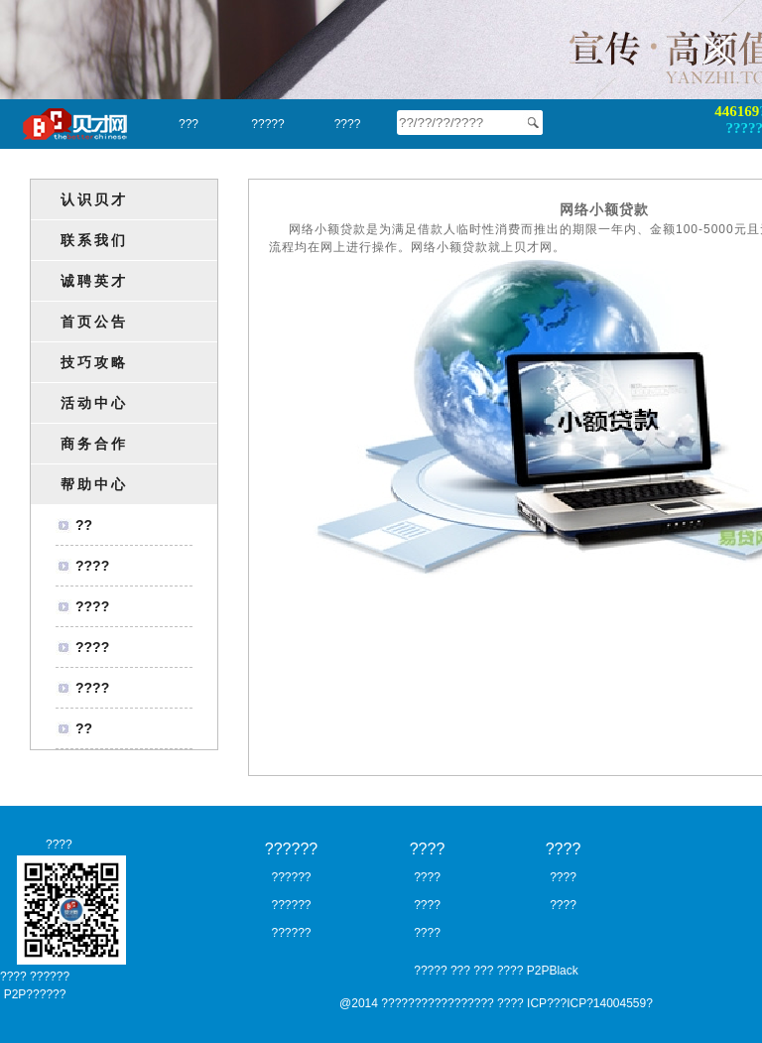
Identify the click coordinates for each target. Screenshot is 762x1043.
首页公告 (94, 321)
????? (267, 124)
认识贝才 (94, 199)
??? (188, 124)
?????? (291, 849)
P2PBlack (552, 971)
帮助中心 (94, 484)
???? (347, 124)
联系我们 (94, 240)
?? (83, 525)
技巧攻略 (94, 362)
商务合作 (94, 444)
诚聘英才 (94, 281)
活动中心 (94, 403)
